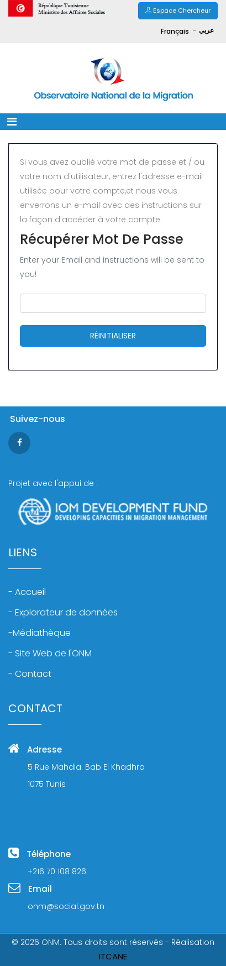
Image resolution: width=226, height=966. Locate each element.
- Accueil (27, 592)
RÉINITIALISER (113, 335)
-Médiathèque (39, 633)
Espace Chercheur (178, 10)
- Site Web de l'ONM (50, 654)
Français (176, 31)
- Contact (29, 674)
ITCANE (113, 956)
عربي (206, 30)
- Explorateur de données (63, 613)
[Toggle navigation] (12, 121)
